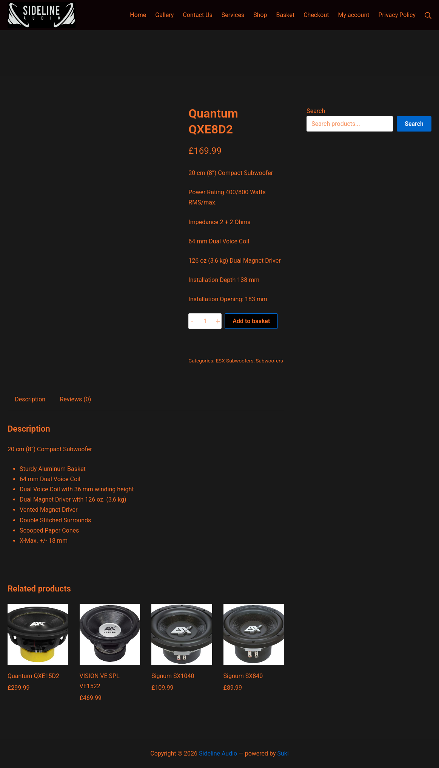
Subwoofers (269, 361)
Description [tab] (30, 399)
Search (316, 111)
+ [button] (218, 321)
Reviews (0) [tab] (75, 399)
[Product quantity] (205, 321)
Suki (282, 753)
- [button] (192, 321)
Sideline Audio (218, 753)
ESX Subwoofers (234, 361)
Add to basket (251, 321)
